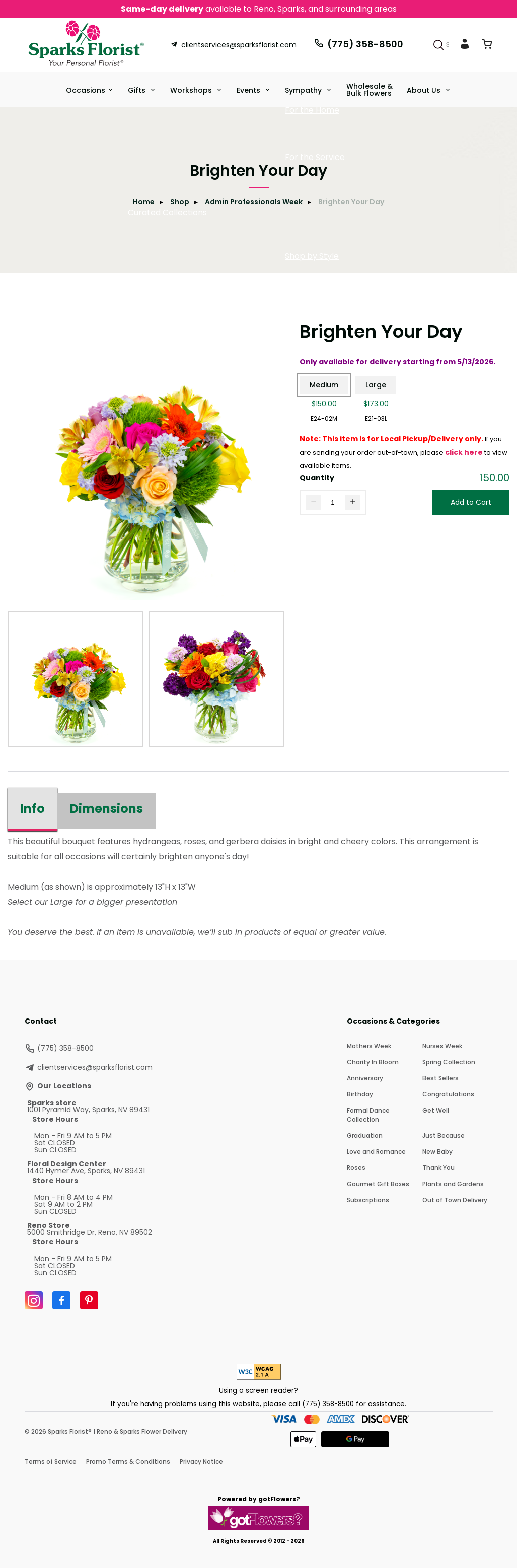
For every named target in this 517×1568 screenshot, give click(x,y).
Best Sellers (440, 1078)
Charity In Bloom (373, 1062)
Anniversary (365, 1078)
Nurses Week (442, 1046)
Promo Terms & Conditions (128, 1461)
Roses (356, 1167)
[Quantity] (332, 502)
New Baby (437, 1151)
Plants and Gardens (453, 1184)
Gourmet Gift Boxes (378, 1184)
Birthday (360, 1094)
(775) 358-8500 (358, 44)
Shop (179, 202)
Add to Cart (471, 502)
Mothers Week (369, 1046)
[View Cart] (487, 46)
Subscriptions (368, 1200)
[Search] (438, 44)
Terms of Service (51, 1461)
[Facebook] (61, 1300)
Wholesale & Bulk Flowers (369, 89)
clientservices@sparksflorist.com (233, 45)
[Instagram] (34, 1300)
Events (249, 90)
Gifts (137, 90)
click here (464, 452)
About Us (424, 90)
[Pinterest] (89, 1300)
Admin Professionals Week (254, 202)
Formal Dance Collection (368, 1115)
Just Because (443, 1135)
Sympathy (304, 90)
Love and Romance (376, 1151)
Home (144, 202)
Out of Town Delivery (454, 1200)
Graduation (365, 1135)
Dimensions (106, 808)
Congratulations (448, 1094)
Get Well (435, 1110)
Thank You (438, 1167)
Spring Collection (448, 1062)
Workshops (192, 90)
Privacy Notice (201, 1461)
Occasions (85, 90)
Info (32, 808)
